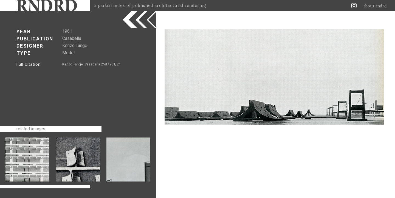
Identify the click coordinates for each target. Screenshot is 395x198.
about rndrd (375, 6)
